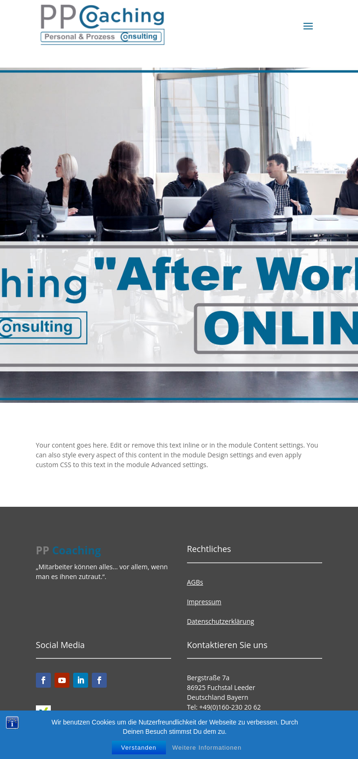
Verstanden (139, 747)
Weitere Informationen (207, 747)
